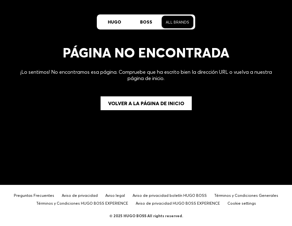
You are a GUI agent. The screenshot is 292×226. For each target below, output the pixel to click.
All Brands (177, 22)
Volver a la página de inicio (146, 103)
